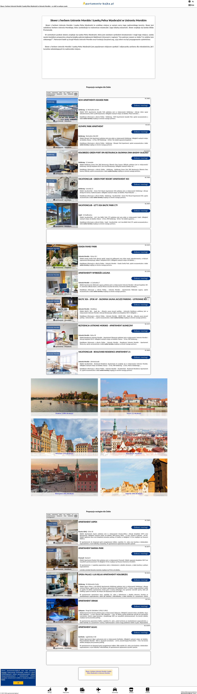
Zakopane (50, 603)
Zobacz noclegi (141, 105)
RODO (3, 679)
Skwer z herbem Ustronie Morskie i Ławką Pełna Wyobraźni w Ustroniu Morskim (98, 672)
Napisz (194, 693)
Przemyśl (50, 550)
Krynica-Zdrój (52, 524)
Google (4, 672)
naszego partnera (110, 118)
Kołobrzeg (50, 102)
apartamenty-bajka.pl (98, 3)
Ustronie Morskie (53, 248)
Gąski (49, 207)
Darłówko (50, 629)
